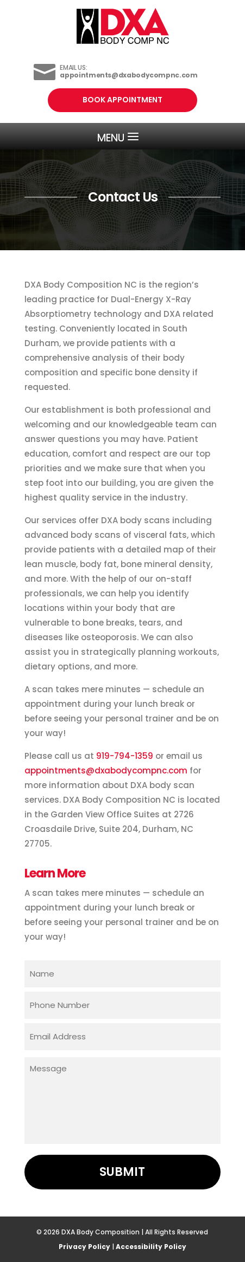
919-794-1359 (124, 756)
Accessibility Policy (151, 1246)
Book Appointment (122, 99)
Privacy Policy (84, 1246)
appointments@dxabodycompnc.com (105, 770)
